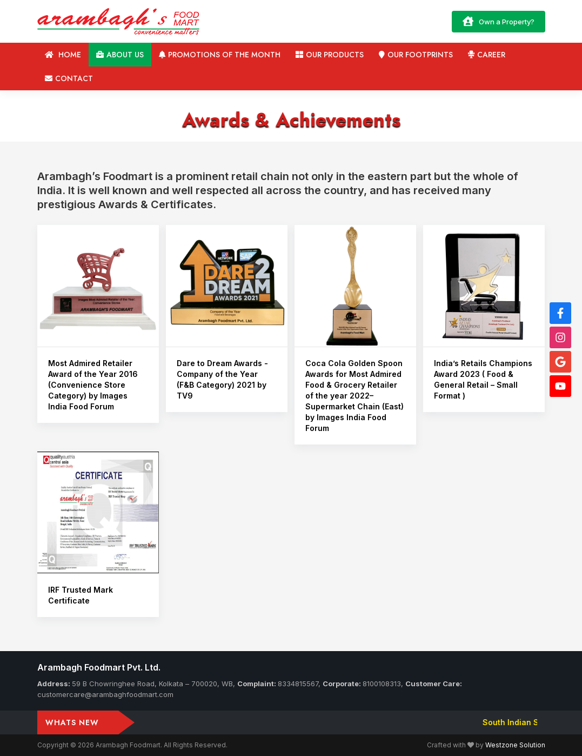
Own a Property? (498, 21)
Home (63, 54)
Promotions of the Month (219, 54)
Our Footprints (416, 54)
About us (120, 54)
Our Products (330, 54)
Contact (69, 78)
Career (486, 54)
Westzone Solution (515, 745)
